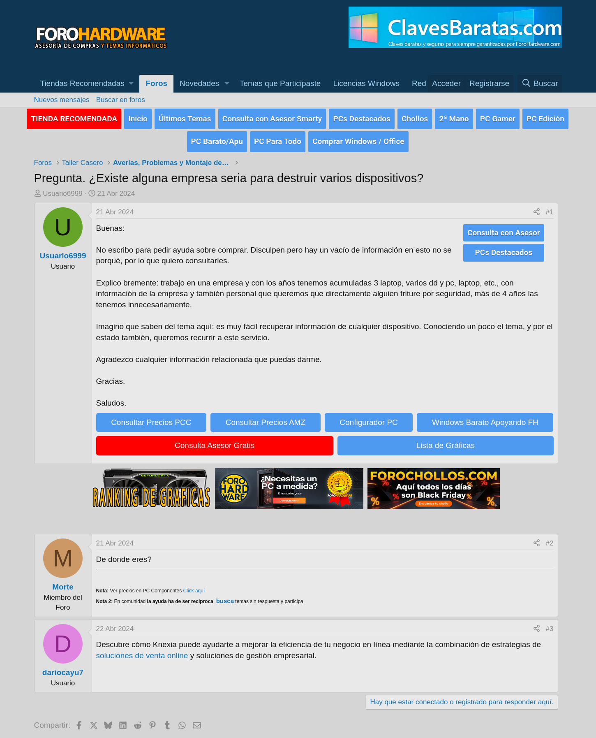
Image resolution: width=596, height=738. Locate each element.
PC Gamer (497, 117)
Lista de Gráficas (445, 443)
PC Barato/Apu (217, 139)
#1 (550, 209)
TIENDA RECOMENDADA (74, 117)
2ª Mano (454, 117)
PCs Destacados (361, 117)
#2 (550, 540)
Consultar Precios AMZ (265, 419)
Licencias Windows (366, 83)
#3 (550, 626)
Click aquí (194, 588)
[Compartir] (536, 209)
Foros (156, 83)
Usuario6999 (62, 191)
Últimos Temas (185, 117)
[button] (87, 84)
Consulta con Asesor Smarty (272, 117)
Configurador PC (369, 419)
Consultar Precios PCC (151, 419)
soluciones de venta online (142, 652)
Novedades (199, 83)
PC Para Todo (277, 139)
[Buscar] (539, 84)
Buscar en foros (120, 100)
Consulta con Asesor (503, 229)
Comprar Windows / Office (358, 139)
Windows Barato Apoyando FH (485, 419)
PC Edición (545, 117)
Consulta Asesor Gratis (214, 443)
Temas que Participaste (280, 83)
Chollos (415, 117)
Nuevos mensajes (62, 100)
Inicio (138, 117)
